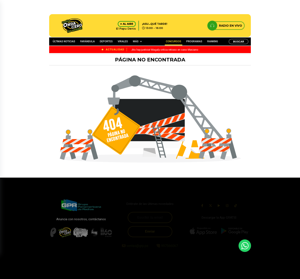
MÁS (136, 41)
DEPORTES (106, 41)
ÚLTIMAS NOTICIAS (64, 41)
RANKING (212, 41)
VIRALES (123, 41)
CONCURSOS (173, 41)
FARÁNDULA (87, 41)
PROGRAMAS (194, 41)
